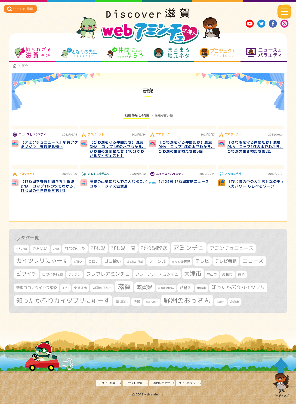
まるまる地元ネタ (171, 53)
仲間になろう (125, 53)
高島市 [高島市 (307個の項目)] (234, 302)
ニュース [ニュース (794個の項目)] (253, 260)
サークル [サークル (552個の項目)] (157, 261)
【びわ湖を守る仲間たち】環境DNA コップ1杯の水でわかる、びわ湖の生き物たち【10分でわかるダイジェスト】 (118, 149)
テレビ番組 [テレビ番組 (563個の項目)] (226, 261)
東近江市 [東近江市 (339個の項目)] (80, 288)
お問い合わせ (161, 383)
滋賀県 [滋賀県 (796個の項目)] (144, 287)
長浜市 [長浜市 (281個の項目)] (220, 302)
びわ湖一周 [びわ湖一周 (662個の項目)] (123, 248)
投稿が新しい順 (136, 115)
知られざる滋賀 (32, 53)
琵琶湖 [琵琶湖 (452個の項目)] (185, 287)
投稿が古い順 (164, 115)
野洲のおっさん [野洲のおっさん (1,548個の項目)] (187, 300)
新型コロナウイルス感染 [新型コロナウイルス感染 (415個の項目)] (36, 287)
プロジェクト (217, 53)
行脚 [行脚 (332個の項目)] (136, 301)
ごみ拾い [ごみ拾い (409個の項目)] (40, 248)
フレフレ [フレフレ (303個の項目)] (74, 274)
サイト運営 (135, 383)
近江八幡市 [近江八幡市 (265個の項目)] (151, 302)
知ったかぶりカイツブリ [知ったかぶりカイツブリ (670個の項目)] (238, 287)
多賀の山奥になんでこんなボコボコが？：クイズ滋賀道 (118, 184)
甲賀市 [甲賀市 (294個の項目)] (201, 288)
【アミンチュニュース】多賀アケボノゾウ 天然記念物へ (49, 144)
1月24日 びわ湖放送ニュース (183, 181)
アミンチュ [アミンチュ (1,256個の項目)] (188, 247)
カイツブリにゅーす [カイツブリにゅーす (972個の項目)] (42, 260)
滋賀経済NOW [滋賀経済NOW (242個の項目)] (166, 288)
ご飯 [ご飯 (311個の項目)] (56, 249)
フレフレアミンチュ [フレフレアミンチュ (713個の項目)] (108, 273)
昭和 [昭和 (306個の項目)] (65, 288)
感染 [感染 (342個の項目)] (241, 274)
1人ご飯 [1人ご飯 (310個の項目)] (21, 249)
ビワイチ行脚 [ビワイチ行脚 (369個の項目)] (52, 274)
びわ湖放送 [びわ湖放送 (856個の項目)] (154, 248)
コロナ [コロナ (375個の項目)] (93, 261)
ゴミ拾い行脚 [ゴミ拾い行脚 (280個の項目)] (134, 262)
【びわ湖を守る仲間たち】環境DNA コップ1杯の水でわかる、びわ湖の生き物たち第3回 (186, 147)
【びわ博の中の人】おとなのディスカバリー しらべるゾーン (256, 184)
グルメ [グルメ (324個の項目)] (78, 261)
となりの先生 (79, 53)
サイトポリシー (188, 383)
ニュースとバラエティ (264, 53)
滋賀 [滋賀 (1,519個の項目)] (124, 286)
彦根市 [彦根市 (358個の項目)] (227, 274)
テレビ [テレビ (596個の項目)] (202, 261)
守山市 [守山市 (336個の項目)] (212, 274)
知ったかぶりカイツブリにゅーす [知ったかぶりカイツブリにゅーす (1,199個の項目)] (63, 300)
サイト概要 (108, 383)
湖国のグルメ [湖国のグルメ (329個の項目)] (102, 288)
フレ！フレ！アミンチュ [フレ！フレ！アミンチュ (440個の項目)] (157, 274)
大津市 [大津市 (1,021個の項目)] (192, 273)
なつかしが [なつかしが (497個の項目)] (75, 248)
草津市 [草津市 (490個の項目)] (121, 301)
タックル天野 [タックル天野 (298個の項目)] (181, 261)
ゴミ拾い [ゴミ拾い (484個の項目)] (112, 261)
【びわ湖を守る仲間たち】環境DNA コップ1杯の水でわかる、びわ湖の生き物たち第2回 (255, 147)
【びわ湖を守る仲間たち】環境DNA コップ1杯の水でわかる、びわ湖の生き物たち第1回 (49, 186)
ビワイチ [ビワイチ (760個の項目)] (26, 273)
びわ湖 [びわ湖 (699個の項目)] (98, 248)
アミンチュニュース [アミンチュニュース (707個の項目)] (231, 248)
